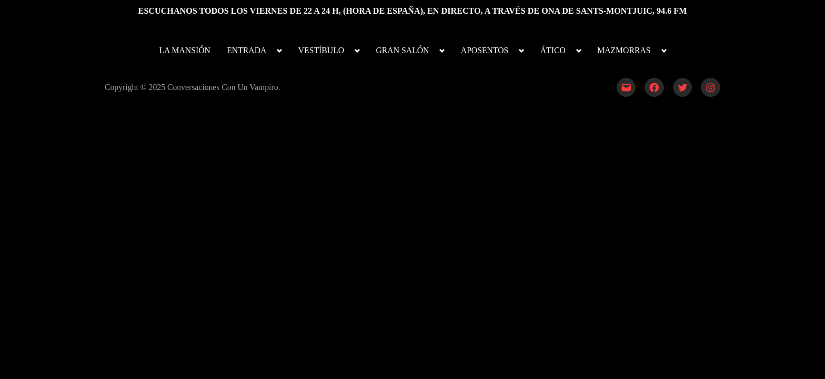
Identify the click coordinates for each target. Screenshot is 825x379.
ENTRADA (246, 50)
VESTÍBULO (321, 50)
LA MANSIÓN (184, 50)
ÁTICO (553, 50)
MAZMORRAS (623, 50)
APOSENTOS (485, 50)
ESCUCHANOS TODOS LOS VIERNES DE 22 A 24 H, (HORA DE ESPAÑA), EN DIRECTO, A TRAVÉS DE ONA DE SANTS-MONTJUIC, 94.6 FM (412, 10)
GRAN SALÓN (402, 50)
